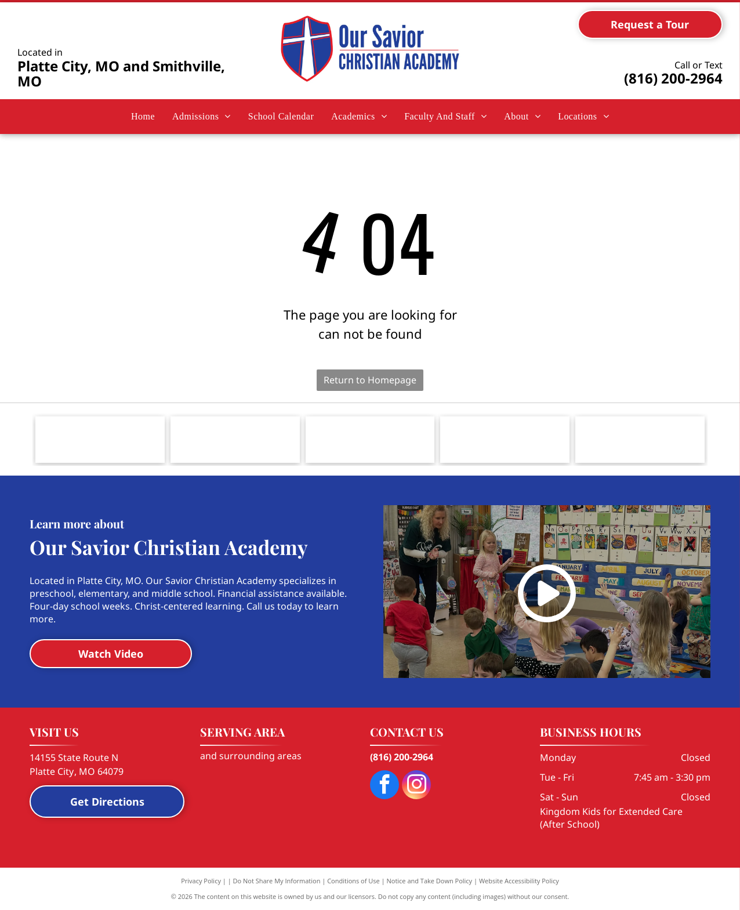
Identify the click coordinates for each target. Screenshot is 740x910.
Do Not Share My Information (277, 880)
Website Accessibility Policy (519, 880)
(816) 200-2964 (673, 78)
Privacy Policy (201, 880)
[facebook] (384, 786)
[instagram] (416, 786)
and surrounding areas (251, 755)
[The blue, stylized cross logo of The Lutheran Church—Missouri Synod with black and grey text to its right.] (100, 439)
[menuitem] (143, 116)
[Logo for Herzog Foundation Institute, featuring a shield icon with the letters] (640, 439)
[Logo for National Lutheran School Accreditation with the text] (504, 439)
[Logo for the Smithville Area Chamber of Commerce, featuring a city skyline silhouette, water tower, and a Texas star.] (235, 439)
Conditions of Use (353, 880)
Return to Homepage (370, 380)
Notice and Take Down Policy (430, 880)
